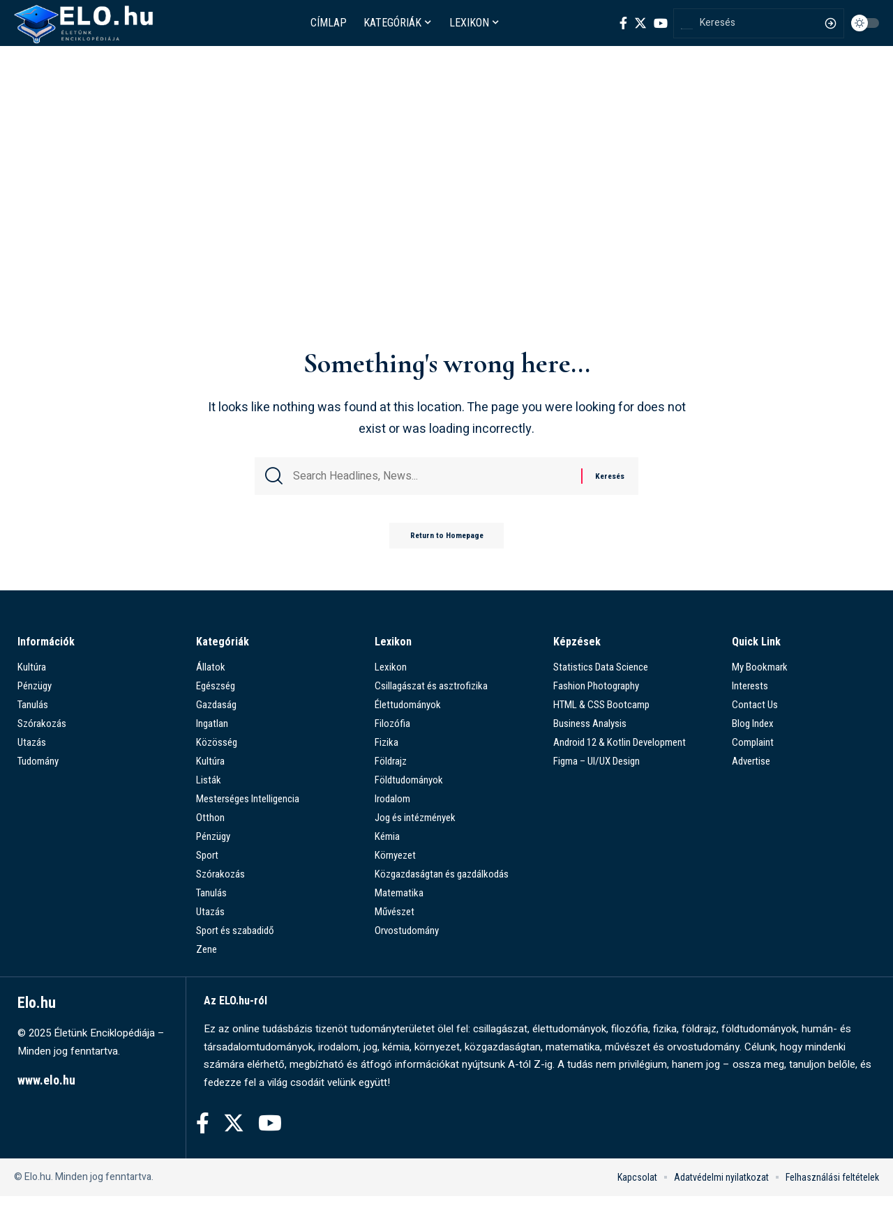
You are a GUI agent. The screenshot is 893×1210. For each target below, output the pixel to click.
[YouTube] (660, 23)
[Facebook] (623, 23)
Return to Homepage (446, 548)
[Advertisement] (446, 234)
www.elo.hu (46, 1094)
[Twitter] (640, 23)
